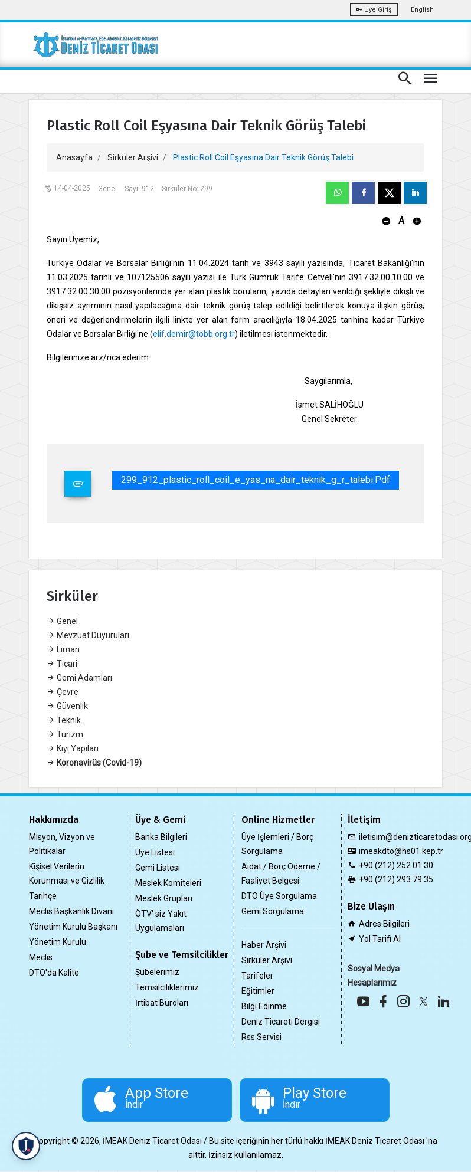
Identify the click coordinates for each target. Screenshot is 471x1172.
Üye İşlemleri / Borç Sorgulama (277, 844)
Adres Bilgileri (384, 923)
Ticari (62, 663)
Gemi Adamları (79, 677)
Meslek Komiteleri (168, 883)
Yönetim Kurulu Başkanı (73, 926)
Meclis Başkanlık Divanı (71, 911)
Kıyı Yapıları (73, 748)
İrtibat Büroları (161, 1002)
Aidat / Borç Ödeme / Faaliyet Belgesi (280, 873)
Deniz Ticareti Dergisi (280, 1021)
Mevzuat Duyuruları (88, 635)
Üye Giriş (374, 10)
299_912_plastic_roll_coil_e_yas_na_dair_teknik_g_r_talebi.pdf (255, 479)
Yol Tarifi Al (380, 939)
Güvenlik (67, 706)
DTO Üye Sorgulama (279, 896)
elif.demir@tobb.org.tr (194, 334)
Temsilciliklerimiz (167, 987)
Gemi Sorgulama (272, 911)
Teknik (64, 720)
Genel (62, 621)
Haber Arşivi (263, 945)
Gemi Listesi (157, 867)
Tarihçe (43, 896)
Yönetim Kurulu (57, 942)
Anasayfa (74, 157)
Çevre (62, 692)
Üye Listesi (155, 852)
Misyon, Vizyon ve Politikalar (62, 844)
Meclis (41, 957)
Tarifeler (257, 975)
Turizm (65, 734)
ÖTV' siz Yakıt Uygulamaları (161, 921)
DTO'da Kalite (54, 972)
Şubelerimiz (157, 972)
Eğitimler (257, 991)
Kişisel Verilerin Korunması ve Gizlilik (66, 873)
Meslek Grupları (163, 898)
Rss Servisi (261, 1037)
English (422, 10)
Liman (63, 649)
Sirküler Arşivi (132, 157)
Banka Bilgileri (161, 837)
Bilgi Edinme (264, 1006)
